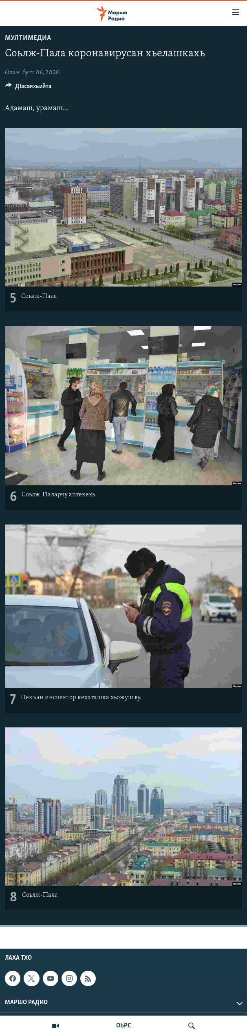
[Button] (28, 88)
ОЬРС (123, 1026)
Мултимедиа (28, 38)
